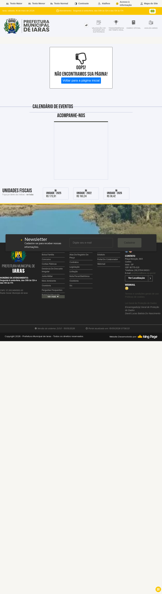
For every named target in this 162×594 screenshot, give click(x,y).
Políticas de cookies (135, 297)
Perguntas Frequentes (52, 290)
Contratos (74, 262)
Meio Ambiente (49, 281)
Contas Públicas (49, 264)
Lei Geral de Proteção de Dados (141, 303)
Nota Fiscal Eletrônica (79, 276)
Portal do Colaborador (107, 260)
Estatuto (101, 255)
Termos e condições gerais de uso (142, 293)
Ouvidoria (46, 286)
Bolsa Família (48, 255)
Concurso (46, 260)
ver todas (30, 194)
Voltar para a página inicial (81, 80)
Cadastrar (129, 242)
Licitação (73, 272)
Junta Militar (47, 276)
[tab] (86, 25)
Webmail (101, 264)
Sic (70, 286)
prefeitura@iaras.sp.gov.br (143, 273)
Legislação (74, 267)
